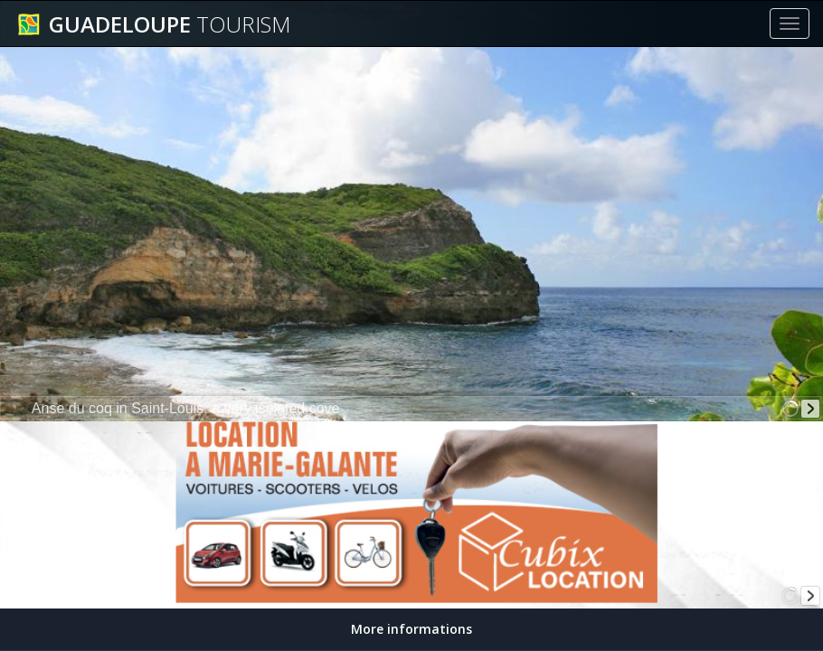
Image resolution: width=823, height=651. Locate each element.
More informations (411, 628)
